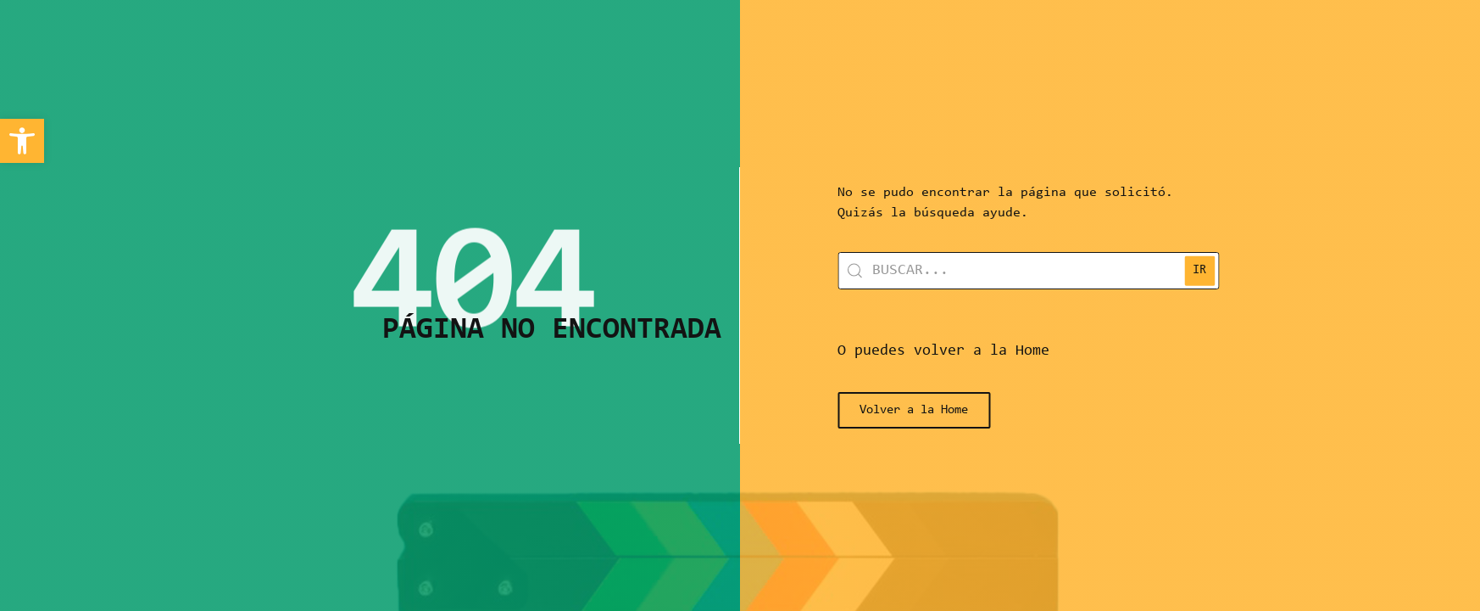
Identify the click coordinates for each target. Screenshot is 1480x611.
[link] (22, 141)
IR (1219, 270)
